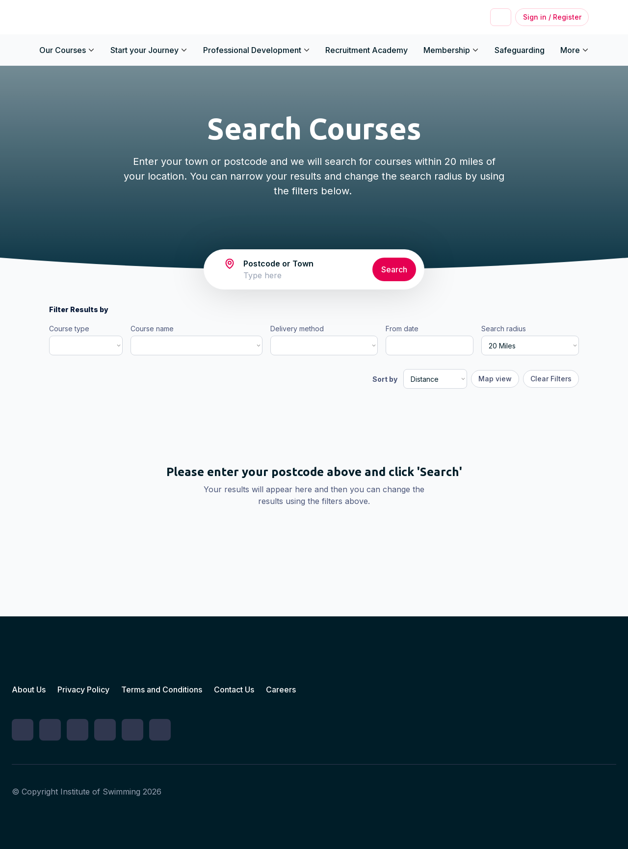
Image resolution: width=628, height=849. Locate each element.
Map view (495, 378)
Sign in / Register (552, 17)
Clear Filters (551, 378)
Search (394, 269)
